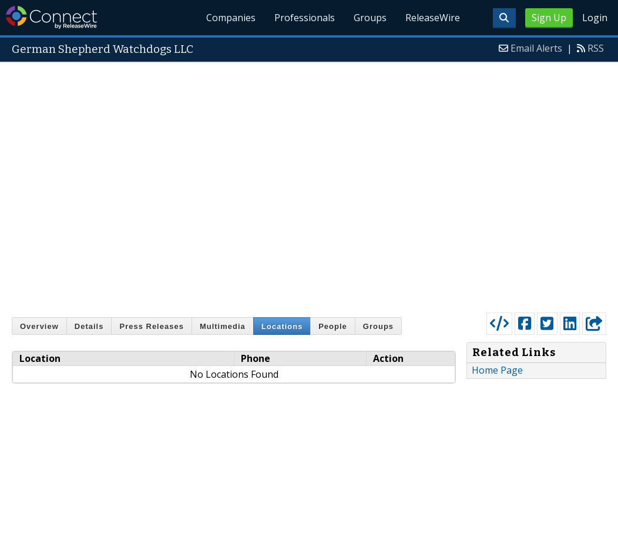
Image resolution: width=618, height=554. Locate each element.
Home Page (497, 370)
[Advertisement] (149, 185)
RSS (595, 48)
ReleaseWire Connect (51, 17)
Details (89, 326)
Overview (39, 326)
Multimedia (223, 326)
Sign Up (549, 17)
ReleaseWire (432, 17)
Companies (231, 17)
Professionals (304, 17)
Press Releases (151, 326)
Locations (282, 326)
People (332, 326)
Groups (370, 17)
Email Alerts (536, 48)
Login (594, 17)
